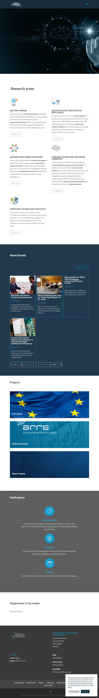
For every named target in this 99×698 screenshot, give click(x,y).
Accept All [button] (85, 691)
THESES (49, 572)
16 (47, 364)
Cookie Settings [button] (74, 691)
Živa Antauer (66, 672)
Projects (40, 683)
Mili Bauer (55, 672)
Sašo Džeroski (57, 658)
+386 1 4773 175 (20, 661)
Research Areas (19, 683)
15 (41, 364)
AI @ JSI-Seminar (81, 267)
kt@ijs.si (18, 658)
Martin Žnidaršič (57, 665)
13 (31, 364)
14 (36, 364)
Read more (16, 134)
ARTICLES (49, 547)
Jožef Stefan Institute (34, 33)
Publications (50, 683)
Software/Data (61, 683)
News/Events (31, 683)
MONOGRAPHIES (49, 520)
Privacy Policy (48, 685)
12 (25, 364)
